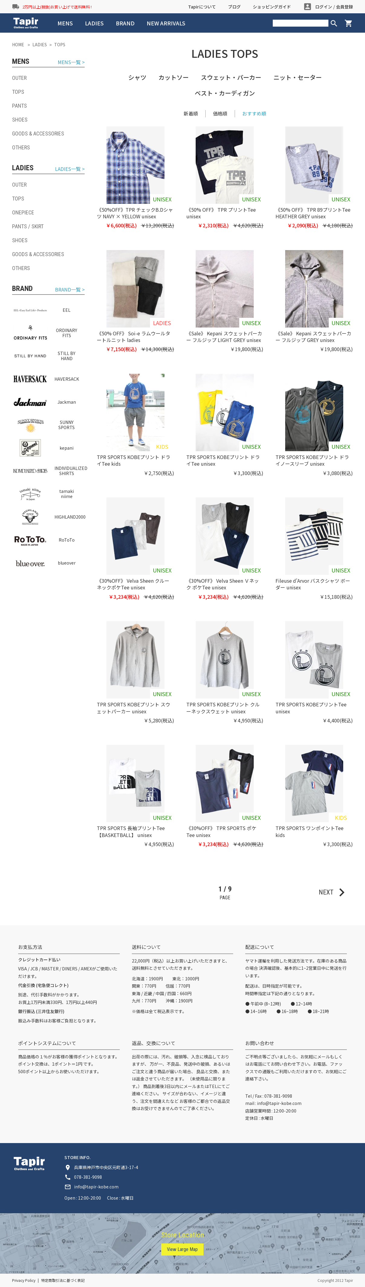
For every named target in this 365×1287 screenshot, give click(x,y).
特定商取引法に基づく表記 (63, 1280)
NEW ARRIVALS (166, 23)
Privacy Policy (23, 1280)
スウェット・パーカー (231, 77)
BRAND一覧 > (70, 289)
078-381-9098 (278, 1096)
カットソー (173, 77)
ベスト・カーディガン (225, 93)
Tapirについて (202, 7)
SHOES (20, 119)
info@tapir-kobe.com (279, 1103)
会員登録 (344, 7)
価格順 (220, 113)
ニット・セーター (297, 77)
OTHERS (21, 147)
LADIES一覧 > (70, 168)
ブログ (234, 7)
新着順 (191, 113)
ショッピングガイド (272, 7)
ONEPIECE (23, 212)
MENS (65, 23)
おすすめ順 (254, 113)
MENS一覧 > (71, 62)
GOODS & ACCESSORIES (38, 133)
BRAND (125, 23)
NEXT (334, 892)
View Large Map (182, 1249)
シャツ (137, 77)
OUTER (19, 78)
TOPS (18, 92)
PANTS (19, 106)
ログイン (323, 7)
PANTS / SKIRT (28, 226)
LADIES (94, 23)
